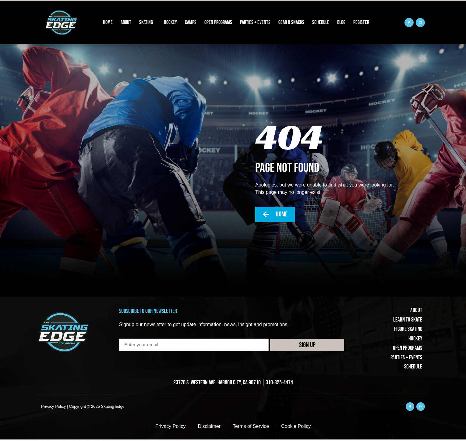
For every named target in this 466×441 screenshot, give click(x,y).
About (126, 22)
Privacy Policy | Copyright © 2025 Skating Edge (83, 407)
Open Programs (218, 22)
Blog (341, 22)
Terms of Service (251, 427)
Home (108, 22)
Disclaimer (209, 427)
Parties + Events (255, 22)
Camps (190, 22)
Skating (147, 22)
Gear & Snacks (291, 22)
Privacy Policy (170, 427)
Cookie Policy (296, 427)
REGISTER (361, 22)
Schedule (320, 22)
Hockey (170, 22)
